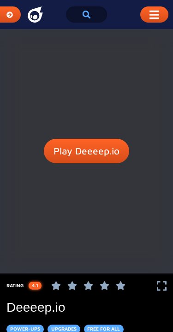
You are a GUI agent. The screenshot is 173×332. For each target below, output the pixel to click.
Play (86, 151)
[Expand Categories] (10, 14)
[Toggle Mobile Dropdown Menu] (154, 14)
